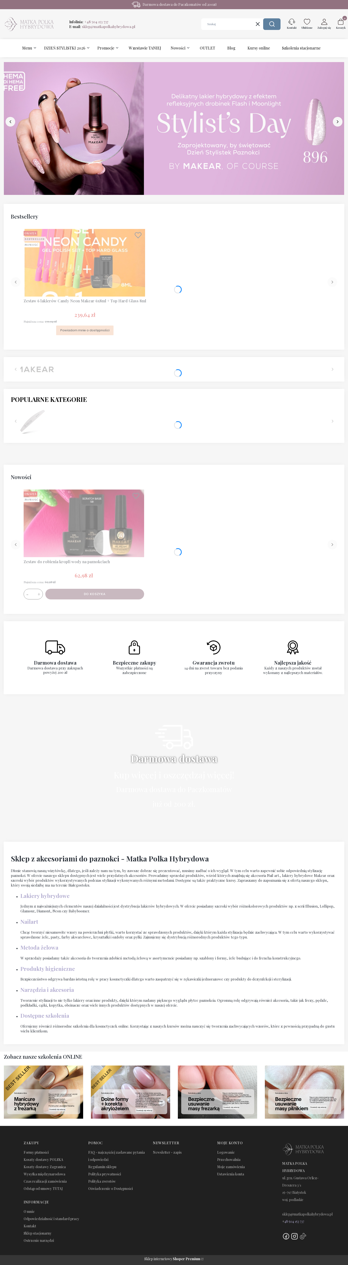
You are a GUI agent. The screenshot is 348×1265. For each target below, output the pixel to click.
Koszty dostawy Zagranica (45, 1167)
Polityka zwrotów (102, 1181)
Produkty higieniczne (47, 968)
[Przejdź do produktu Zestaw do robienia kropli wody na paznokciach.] (84, 523)
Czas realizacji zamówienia (45, 1181)
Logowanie (226, 1152)
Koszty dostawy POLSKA (43, 1159)
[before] (10, 122)
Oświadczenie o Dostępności (110, 1188)
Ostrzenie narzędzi (39, 1240)
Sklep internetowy (172, 1259)
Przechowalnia (229, 1159)
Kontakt (30, 1226)
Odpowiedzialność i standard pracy (51, 1218)
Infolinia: (88, 21)
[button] (272, 24)
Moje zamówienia (231, 1167)
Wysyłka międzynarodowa (44, 1174)
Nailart (29, 921)
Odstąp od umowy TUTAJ (43, 1188)
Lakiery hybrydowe (45, 895)
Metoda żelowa (39, 947)
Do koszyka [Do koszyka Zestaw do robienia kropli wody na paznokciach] (95, 594)
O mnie (29, 1211)
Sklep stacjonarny (38, 1233)
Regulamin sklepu (102, 1167)
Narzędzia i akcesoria (47, 989)
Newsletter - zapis (167, 1152)
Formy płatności (36, 1152)
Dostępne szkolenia (44, 1015)
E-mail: (102, 26)
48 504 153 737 (294, 1221)
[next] (337, 122)
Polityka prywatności (104, 1174)
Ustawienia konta (230, 1174)
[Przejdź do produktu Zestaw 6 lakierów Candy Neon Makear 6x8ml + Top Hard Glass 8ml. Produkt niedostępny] (85, 263)
